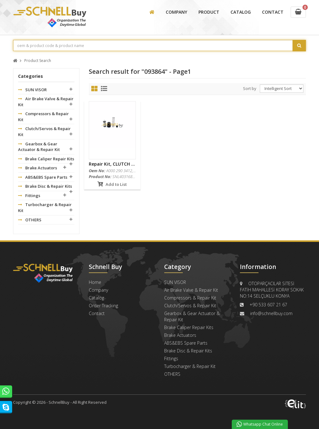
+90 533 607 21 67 (268, 305)
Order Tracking (103, 306)
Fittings (29, 195)
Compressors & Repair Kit (43, 116)
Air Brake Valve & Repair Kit (46, 101)
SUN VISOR (32, 89)
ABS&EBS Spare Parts (42, 177)
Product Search (37, 61)
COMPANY (176, 12)
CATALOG (241, 12)
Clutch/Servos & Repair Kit (44, 131)
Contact (97, 313)
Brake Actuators (37, 168)
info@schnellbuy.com (271, 313)
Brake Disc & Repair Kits (45, 186)
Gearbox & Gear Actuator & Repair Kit (39, 147)
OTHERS (29, 220)
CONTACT (272, 12)
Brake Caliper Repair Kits (46, 159)
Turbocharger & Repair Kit (45, 207)
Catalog (96, 298)
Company (98, 290)
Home (95, 282)
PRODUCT (208, 12)
